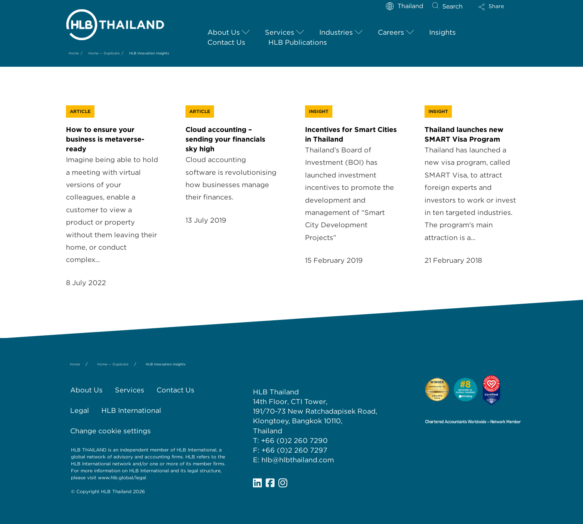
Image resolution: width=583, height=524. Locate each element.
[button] (498, 9)
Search (452, 6)
